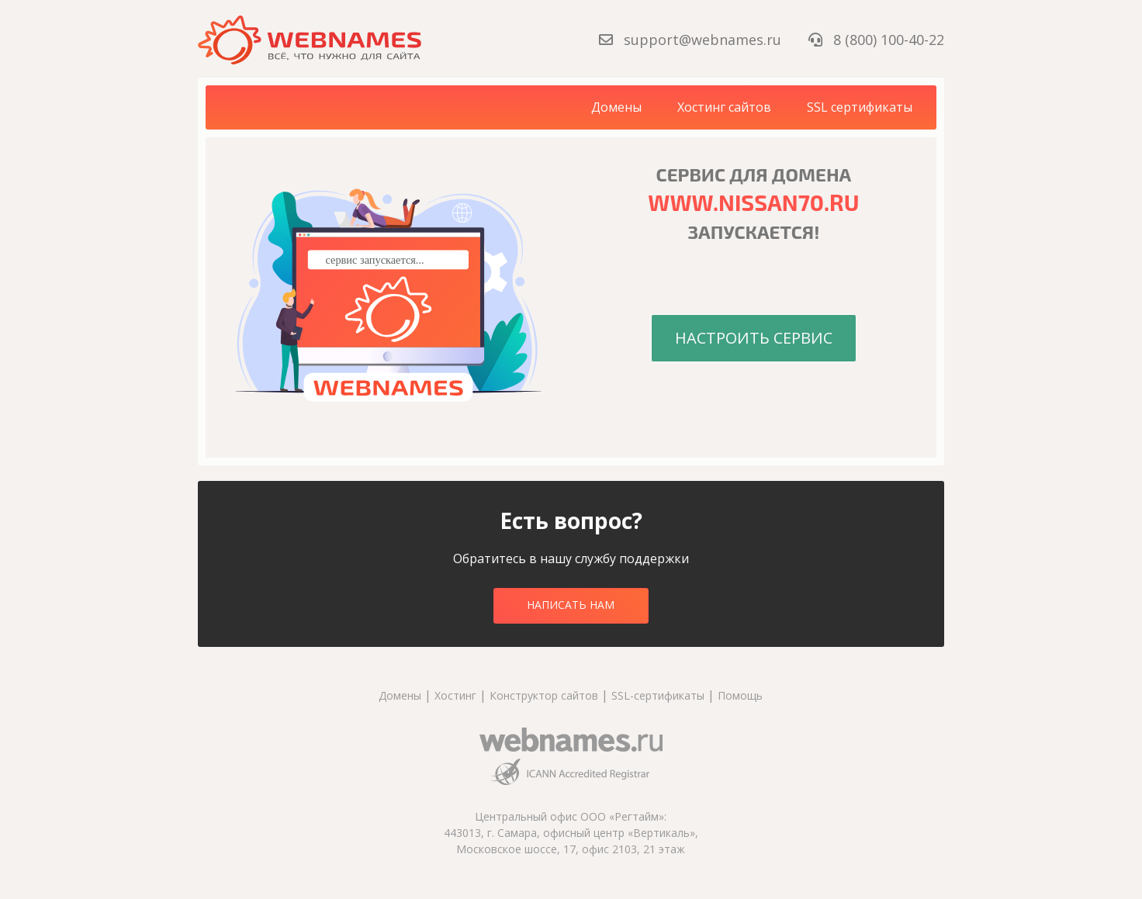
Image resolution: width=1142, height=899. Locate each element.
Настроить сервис (753, 337)
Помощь (740, 695)
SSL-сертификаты (659, 695)
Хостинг (455, 695)
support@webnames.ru (692, 39)
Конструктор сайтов (544, 695)
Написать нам (570, 604)
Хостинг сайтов (724, 107)
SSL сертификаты (859, 107)
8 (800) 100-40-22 (876, 39)
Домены (616, 107)
